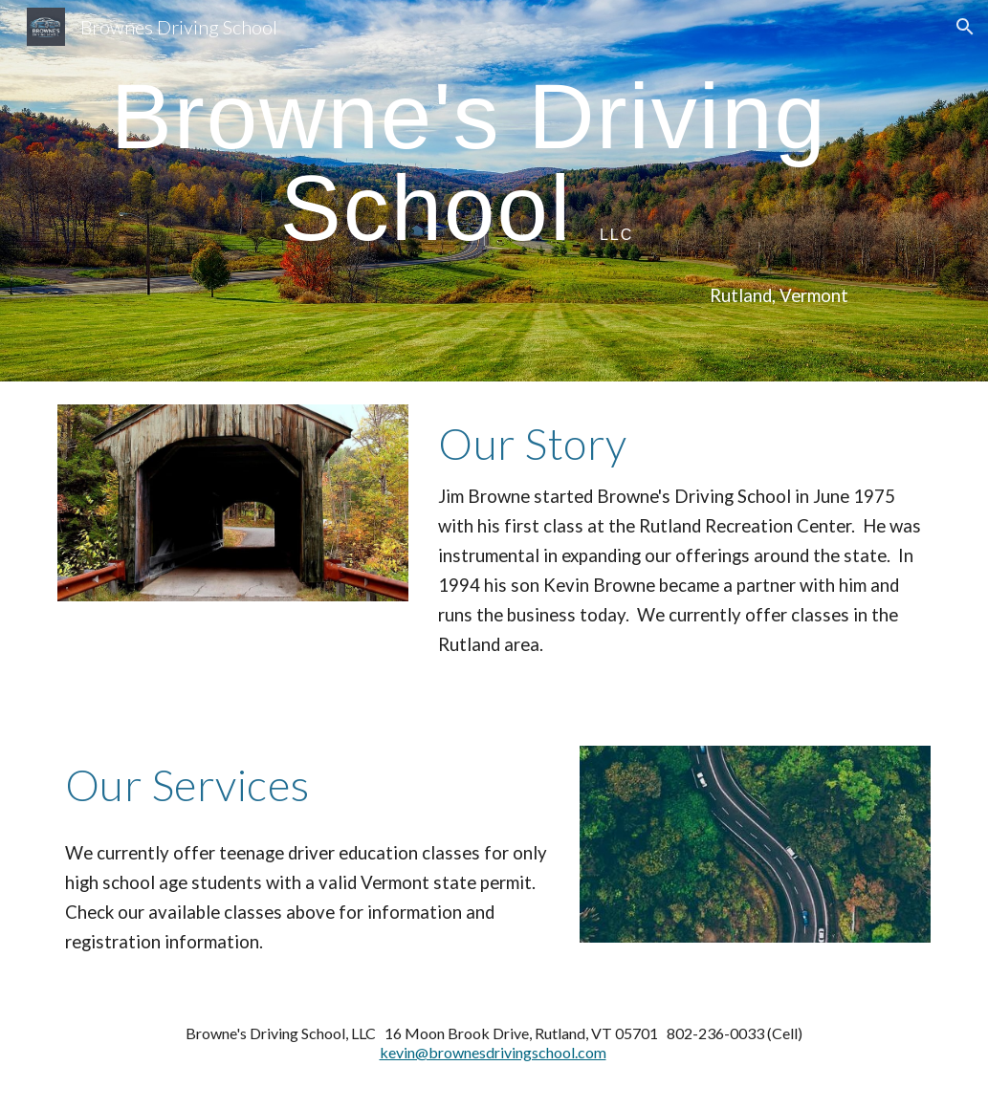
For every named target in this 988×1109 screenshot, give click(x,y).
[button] (965, 27)
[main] (457, 162)
